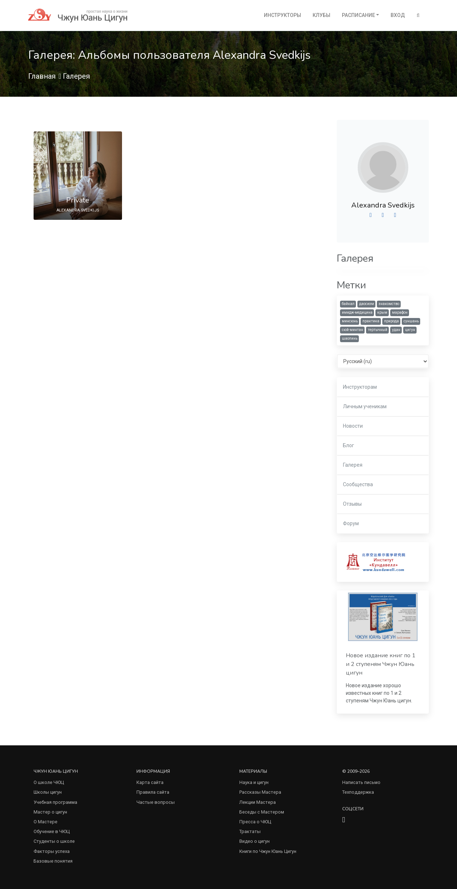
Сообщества (358, 484)
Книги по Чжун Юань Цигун (267, 851)
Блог (348, 445)
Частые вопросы (155, 802)
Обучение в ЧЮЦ (52, 831)
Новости (353, 426)
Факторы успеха (52, 851)
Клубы (321, 15)
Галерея (76, 76)
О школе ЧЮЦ (49, 782)
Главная (42, 76)
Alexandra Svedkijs (383, 205)
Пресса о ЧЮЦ (255, 821)
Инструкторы (282, 15)
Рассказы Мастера (260, 792)
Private (77, 200)
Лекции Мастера (257, 802)
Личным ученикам (365, 406)
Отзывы (352, 504)
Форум (351, 523)
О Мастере (45, 821)
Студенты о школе (54, 841)
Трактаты (250, 831)
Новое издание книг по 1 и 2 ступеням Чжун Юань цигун (380, 664)
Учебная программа (55, 802)
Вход (398, 15)
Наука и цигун (254, 782)
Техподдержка (358, 792)
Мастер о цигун (50, 812)
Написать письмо (361, 782)
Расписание (358, 15)
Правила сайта (152, 792)
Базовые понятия (53, 861)
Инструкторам (360, 387)
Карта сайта (150, 782)
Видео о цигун (254, 841)
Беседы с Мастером (261, 812)
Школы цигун (48, 792)
